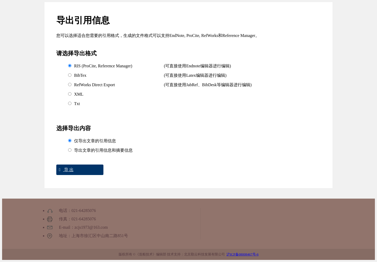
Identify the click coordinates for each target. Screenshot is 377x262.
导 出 (65, 169)
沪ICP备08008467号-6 (242, 254)
